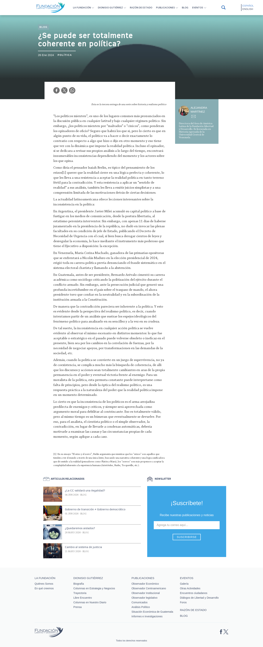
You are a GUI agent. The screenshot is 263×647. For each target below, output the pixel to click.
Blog (185, 7)
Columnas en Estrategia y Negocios (94, 588)
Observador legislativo (145, 597)
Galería (184, 583)
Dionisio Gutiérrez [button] (110, 7)
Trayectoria (79, 593)
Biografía (78, 583)
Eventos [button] (197, 7)
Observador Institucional (146, 593)
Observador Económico (145, 583)
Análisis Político (141, 607)
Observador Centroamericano (149, 588)
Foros (183, 602)
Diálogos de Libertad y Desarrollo (199, 597)
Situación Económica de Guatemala (152, 611)
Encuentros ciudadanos (193, 593)
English (247, 9)
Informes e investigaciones (147, 616)
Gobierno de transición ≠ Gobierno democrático (95, 509)
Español (248, 5)
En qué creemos (44, 588)
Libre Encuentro (82, 597)
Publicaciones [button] (165, 7)
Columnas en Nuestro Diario (89, 602)
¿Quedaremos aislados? (80, 528)
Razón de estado (141, 7)
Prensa (77, 607)
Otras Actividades (190, 588)
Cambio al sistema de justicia (83, 547)
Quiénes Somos (44, 583)
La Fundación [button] (82, 7)
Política (65, 55)
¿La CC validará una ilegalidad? (85, 490)
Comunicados (140, 602)
